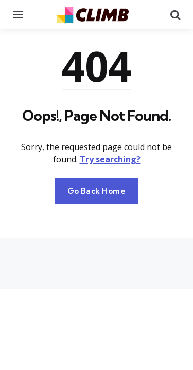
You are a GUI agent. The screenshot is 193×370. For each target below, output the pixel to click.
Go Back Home (96, 191)
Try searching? (110, 159)
